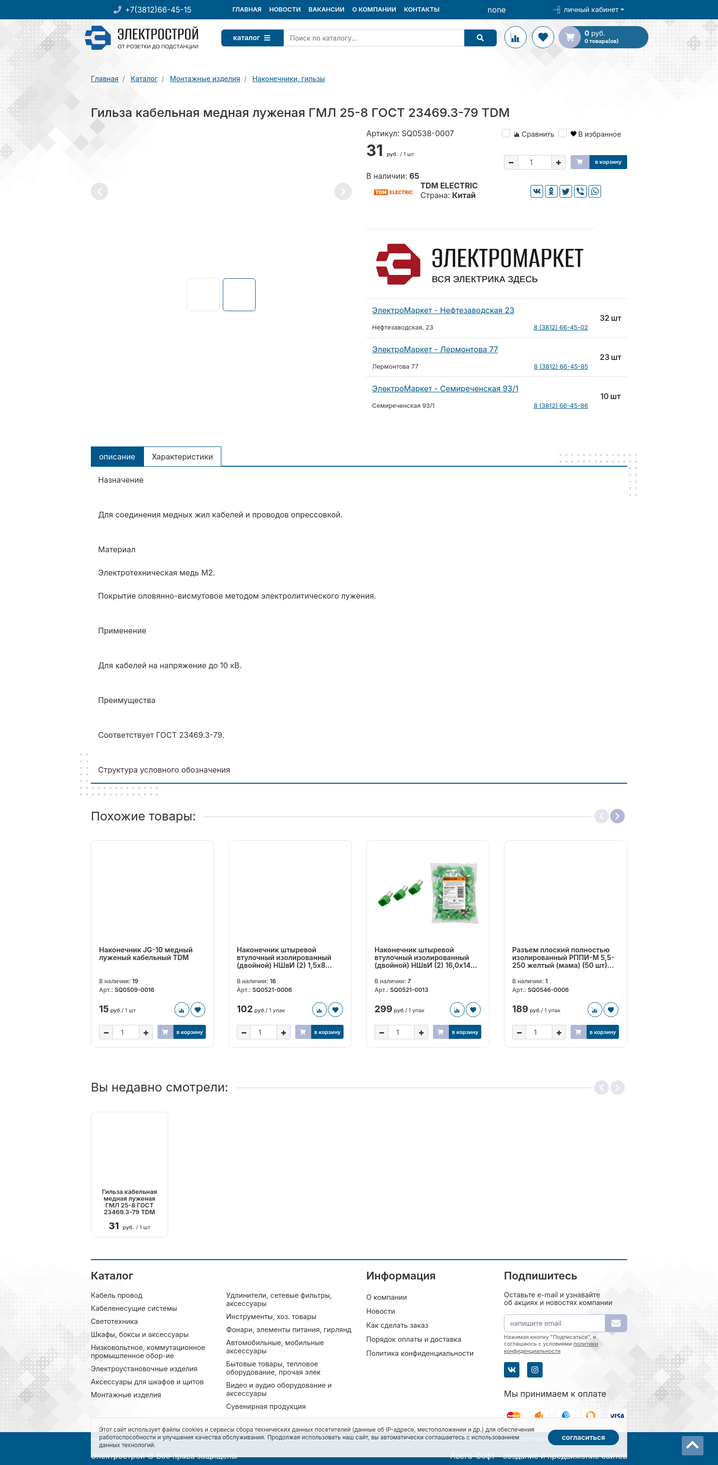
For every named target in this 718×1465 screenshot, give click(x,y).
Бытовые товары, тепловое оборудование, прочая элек (273, 1367)
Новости (285, 9)
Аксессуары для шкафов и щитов (147, 1381)
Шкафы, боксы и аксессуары (139, 1334)
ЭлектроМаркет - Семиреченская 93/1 (445, 388)
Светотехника (114, 1321)
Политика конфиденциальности (420, 1353)
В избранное (596, 134)
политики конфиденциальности (551, 1346)
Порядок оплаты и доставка (413, 1339)
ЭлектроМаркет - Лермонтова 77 (435, 349)
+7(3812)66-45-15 (158, 9)
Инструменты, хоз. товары (271, 1316)
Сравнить (534, 134)
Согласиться (583, 1437)
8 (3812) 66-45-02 (561, 327)
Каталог (254, 37)
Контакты (422, 9)
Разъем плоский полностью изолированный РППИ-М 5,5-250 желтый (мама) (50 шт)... (563, 957)
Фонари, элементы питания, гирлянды (291, 1329)
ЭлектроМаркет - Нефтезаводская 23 (443, 310)
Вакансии (326, 9)
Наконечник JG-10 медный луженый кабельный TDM (146, 954)
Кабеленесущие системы (134, 1308)
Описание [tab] (117, 456)
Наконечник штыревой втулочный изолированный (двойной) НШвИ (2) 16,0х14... (425, 957)
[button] (99, 191)
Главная (246, 9)
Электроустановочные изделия (144, 1368)
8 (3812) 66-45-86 (561, 405)
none (497, 9)
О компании (374, 9)
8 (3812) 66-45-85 (561, 366)
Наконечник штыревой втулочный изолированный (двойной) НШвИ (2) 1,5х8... (284, 957)
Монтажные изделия (126, 1394)
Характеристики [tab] (182, 456)
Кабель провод (117, 1295)
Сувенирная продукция (266, 1406)
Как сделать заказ (397, 1325)
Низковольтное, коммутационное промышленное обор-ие (148, 1351)
